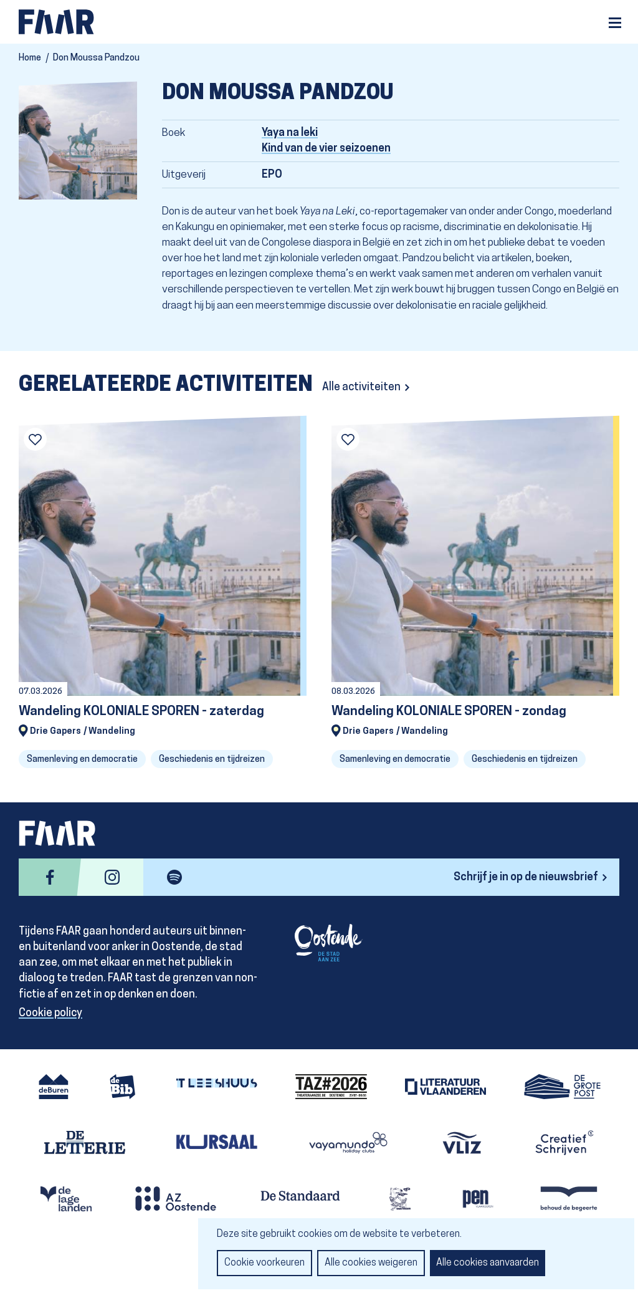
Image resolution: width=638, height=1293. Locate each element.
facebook (50, 877)
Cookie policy (50, 1013)
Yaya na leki (290, 133)
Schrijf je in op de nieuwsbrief (526, 877)
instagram (112, 877)
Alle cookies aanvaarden (487, 1263)
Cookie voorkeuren (264, 1263)
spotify (174, 877)
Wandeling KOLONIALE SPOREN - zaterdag (141, 711)
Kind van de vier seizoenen (326, 148)
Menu (615, 22)
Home (30, 58)
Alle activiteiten (361, 387)
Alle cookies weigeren (371, 1263)
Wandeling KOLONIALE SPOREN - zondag (448, 711)
